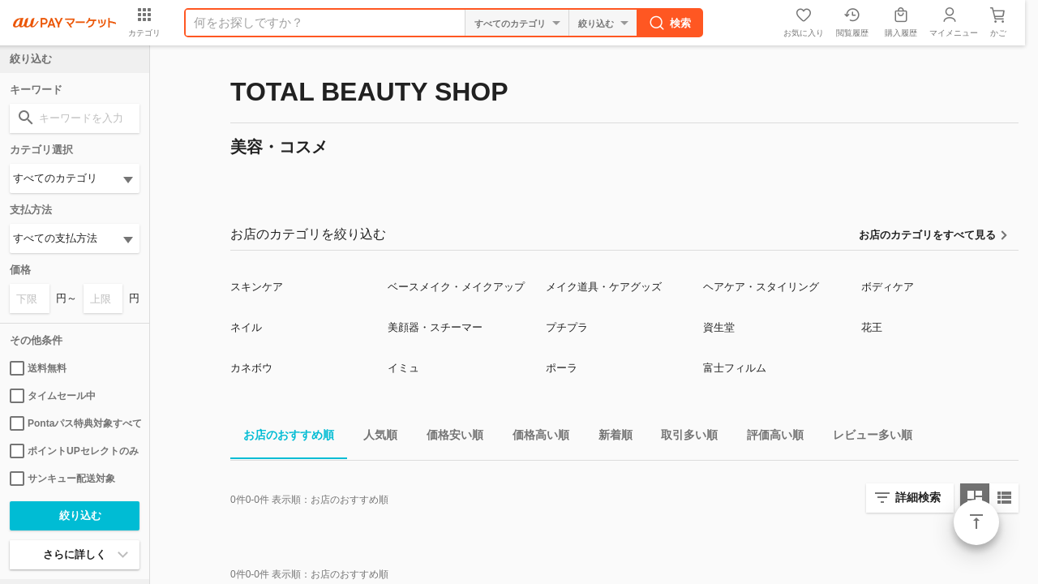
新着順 (609, 437)
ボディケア (887, 287)
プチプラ (567, 327)
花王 (871, 327)
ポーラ (561, 368)
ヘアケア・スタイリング (761, 287)
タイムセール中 (53, 396)
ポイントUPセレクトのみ (74, 451)
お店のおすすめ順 (282, 437)
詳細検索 (918, 497)
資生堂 (719, 327)
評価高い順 (769, 437)
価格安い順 (448, 437)
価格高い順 (534, 437)
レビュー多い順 (866, 437)
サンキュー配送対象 (62, 478)
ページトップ (976, 522)
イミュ (403, 368)
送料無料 (38, 368)
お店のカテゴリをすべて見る (927, 235)
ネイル (246, 327)
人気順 (373, 437)
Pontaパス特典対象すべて (74, 423)
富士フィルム (734, 368)
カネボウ (251, 368)
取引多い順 (683, 437)
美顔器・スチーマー (435, 327)
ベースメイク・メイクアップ (456, 287)
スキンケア (256, 287)
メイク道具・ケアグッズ (604, 287)
